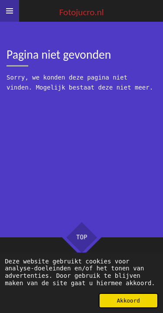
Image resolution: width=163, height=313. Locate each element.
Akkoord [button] (128, 300)
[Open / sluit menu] (9, 11)
